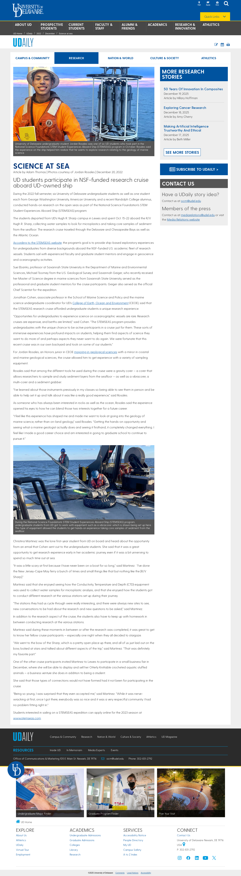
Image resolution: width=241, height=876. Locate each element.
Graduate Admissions (82, 840)
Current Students (77, 26)
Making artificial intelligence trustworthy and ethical (186, 128)
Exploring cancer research (185, 107)
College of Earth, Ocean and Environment (100, 303)
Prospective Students (52, 26)
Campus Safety (132, 849)
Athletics (211, 24)
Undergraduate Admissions (85, 835)
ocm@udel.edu (191, 201)
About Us (21, 835)
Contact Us (183, 835)
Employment (23, 854)
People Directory (133, 840)
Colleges (75, 844)
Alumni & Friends (129, 26)
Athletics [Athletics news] (208, 58)
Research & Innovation (185, 26)
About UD (23, 24)
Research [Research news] (76, 58)
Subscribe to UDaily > (193, 169)
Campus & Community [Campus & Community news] (32, 58)
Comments (119, 873)
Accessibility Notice (134, 835)
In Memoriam (74, 750)
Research (75, 854)
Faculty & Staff (103, 26)
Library (74, 849)
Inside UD (55, 750)
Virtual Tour (22, 849)
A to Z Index (130, 854)
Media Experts (96, 750)
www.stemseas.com (27, 718)
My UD (127, 844)
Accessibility (146, 873)
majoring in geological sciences (95, 352)
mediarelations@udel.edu (198, 215)
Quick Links (211, 16)
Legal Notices (132, 873)
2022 (39, 33)
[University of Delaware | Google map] (184, 844)
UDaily (29, 33)
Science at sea (65, 33)
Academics (157, 24)
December (50, 33)
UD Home (17, 33)
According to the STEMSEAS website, (37, 242)
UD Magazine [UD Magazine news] (169, 736)
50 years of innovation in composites (193, 89)
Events (114, 750)
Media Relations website (183, 219)
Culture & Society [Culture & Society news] (164, 58)
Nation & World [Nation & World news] (120, 58)
